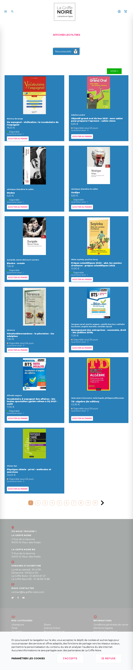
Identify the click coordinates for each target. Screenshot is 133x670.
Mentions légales (103, 628)
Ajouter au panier (18, 139)
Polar (14, 628)
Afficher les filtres (66, 35)
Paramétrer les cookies (28, 658)
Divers (47, 624)
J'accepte (70, 658)
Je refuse (108, 658)
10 (95, 502)
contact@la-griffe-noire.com (27, 592)
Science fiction (52, 628)
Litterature (17, 624)
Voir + (114, 71)
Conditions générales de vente (110, 624)
